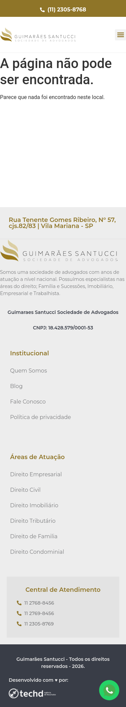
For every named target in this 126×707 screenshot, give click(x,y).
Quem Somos (28, 370)
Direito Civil (25, 490)
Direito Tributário (32, 521)
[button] (120, 34)
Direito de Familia (33, 536)
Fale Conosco (28, 401)
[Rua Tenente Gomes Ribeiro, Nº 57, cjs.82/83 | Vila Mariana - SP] (63, 156)
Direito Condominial (37, 552)
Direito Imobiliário (34, 505)
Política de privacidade (40, 417)
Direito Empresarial (36, 474)
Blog (16, 386)
